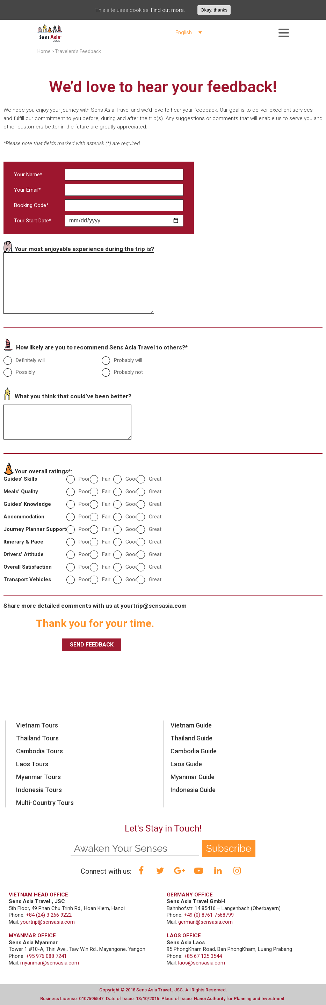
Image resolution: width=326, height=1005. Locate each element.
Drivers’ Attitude (23, 554)
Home (44, 51)
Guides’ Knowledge (27, 504)
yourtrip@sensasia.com (154, 605)
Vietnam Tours (37, 725)
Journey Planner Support (34, 529)
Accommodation (23, 516)
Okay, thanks (214, 10)
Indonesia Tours (39, 789)
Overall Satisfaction (27, 567)
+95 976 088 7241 (46, 956)
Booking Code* (31, 205)
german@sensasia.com (205, 922)
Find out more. (168, 10)
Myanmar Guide (193, 777)
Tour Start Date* (32, 220)
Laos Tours (32, 764)
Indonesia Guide (193, 789)
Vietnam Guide (191, 725)
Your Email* (27, 190)
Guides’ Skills (20, 479)
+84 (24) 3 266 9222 (49, 915)
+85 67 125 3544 (203, 956)
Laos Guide (186, 764)
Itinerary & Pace (23, 542)
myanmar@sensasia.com (49, 963)
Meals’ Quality (20, 491)
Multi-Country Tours (45, 802)
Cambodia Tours (39, 751)
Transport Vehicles (27, 579)
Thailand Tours (37, 738)
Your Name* (28, 174)
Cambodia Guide (194, 751)
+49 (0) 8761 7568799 (209, 915)
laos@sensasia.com (201, 963)
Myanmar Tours (38, 777)
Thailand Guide (191, 738)
